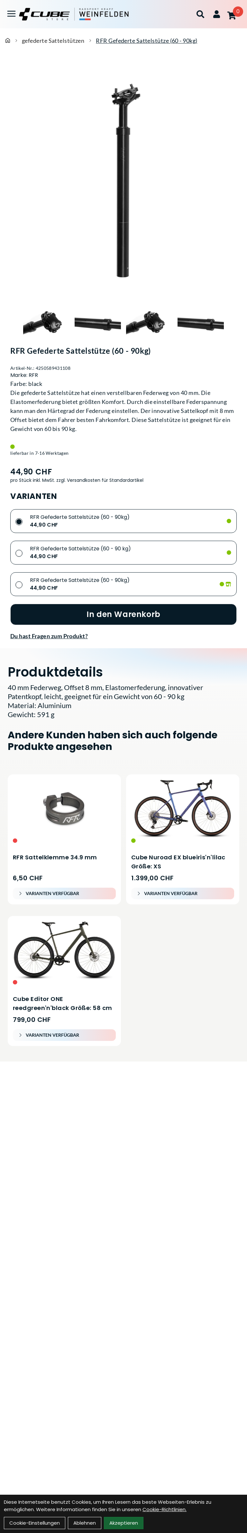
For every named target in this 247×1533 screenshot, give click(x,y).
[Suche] (200, 14)
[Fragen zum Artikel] (123, 635)
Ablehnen (84, 1522)
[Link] (11, 14)
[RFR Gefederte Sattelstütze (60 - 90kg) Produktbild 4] (201, 322)
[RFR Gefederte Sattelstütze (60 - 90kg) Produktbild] (123, 181)
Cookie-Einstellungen (34, 1522)
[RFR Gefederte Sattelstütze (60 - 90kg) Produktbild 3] (149, 322)
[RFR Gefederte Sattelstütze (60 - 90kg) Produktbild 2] (98, 322)
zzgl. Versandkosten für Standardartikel (99, 480)
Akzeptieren (123, 1522)
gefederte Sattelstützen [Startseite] (53, 40)
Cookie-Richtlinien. (164, 1509)
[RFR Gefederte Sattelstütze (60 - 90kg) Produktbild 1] (46, 322)
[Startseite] (7, 40)
